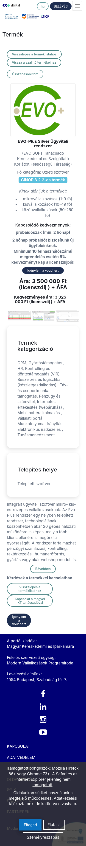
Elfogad (30, 825)
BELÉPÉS (61, 6)
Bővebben (43, 569)
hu (43, 6)
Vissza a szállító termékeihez (34, 62)
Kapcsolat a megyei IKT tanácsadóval (30, 600)
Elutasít (54, 825)
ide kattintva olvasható (55, 804)
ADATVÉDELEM (21, 757)
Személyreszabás (43, 837)
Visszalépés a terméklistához (34, 54)
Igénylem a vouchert (42, 270)
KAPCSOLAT (18, 746)
